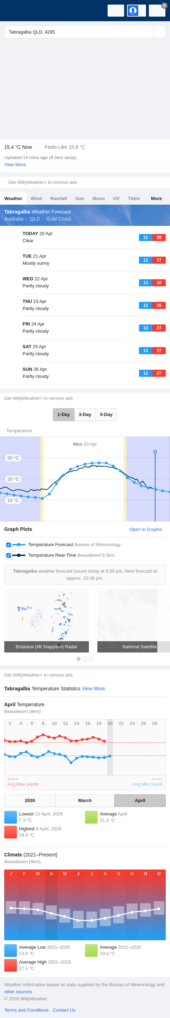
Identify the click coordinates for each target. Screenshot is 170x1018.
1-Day (63, 414)
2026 (30, 800)
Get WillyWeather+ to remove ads (42, 182)
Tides (134, 198)
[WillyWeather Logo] (16, 10)
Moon (98, 198)
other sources (18, 991)
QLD (35, 219)
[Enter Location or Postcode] (85, 31)
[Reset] (147, 32)
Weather (13, 198)
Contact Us (64, 1010)
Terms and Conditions (26, 1010)
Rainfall (58, 198)
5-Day (106, 414)
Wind (36, 198)
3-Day (85, 414)
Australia (13, 219)
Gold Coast (58, 219)
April (140, 800)
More (156, 198)
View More (15, 164)
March (85, 800)
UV (116, 198)
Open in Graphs (145, 529)
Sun (79, 198)
